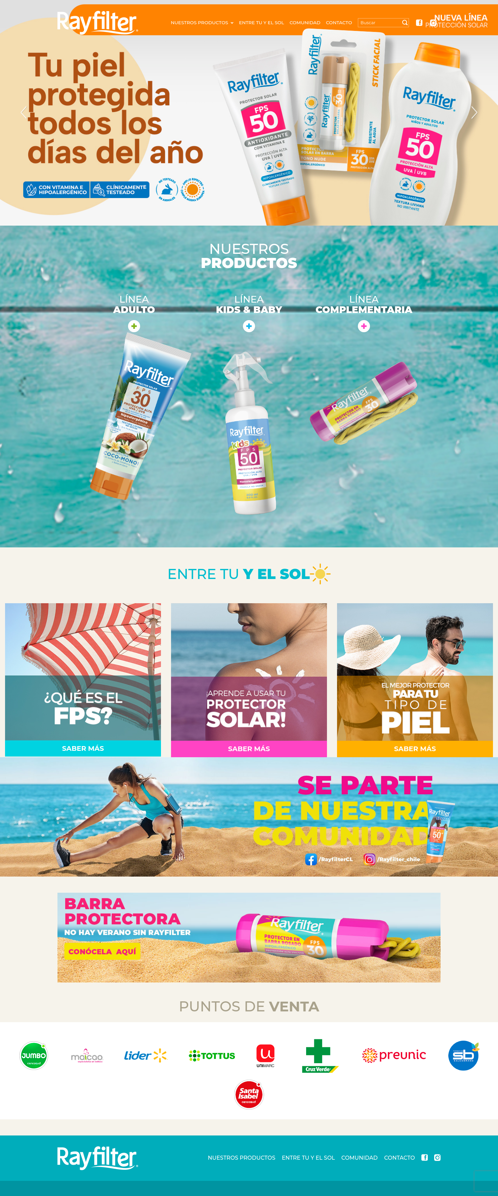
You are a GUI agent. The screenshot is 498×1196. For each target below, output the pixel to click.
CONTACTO (339, 22)
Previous (23, 112)
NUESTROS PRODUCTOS (202, 22)
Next (474, 112)
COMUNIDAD (305, 22)
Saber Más (83, 748)
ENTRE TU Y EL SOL (261, 22)
